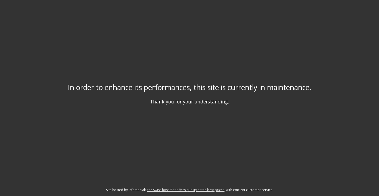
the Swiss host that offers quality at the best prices (185, 190)
